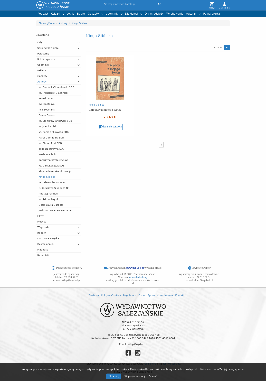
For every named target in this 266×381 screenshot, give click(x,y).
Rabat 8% (43, 255)
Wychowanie (174, 14)
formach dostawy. (138, 277)
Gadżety (93, 14)
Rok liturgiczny (46, 59)
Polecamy (43, 53)
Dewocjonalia (45, 244)
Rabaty (41, 233)
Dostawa (94, 295)
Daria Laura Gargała (51, 205)
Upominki (112, 14)
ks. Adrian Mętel (48, 199)
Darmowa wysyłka (48, 238)
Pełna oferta (211, 14)
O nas (141, 295)
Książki (55, 14)
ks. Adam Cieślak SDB (52, 182)
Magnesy (42, 249)
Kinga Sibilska (47, 177)
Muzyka (41, 221)
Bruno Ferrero (47, 115)
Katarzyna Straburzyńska (54, 160)
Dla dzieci (131, 14)
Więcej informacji (135, 376)
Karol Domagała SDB (51, 137)
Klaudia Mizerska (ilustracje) (55, 171)
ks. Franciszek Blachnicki (53, 93)
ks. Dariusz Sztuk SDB (51, 165)
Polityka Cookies (111, 295)
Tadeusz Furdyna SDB (51, 149)
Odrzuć (153, 376)
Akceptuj (114, 376)
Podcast (43, 14)
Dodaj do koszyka (110, 127)
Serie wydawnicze (48, 48)
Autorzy (191, 14)
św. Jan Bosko (76, 14)
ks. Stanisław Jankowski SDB (55, 121)
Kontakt (179, 295)
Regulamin (129, 295)
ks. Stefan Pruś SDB (50, 143)
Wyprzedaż (44, 227)
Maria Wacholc (47, 154)
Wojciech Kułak (48, 126)
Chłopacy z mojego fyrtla (105, 109)
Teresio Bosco (47, 98)
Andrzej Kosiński (48, 193)
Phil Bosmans (47, 109)
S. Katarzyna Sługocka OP (54, 188)
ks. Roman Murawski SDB (54, 132)
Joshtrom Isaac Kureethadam (56, 210)
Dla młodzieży (154, 14)
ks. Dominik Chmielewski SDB (56, 87)
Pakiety (41, 70)
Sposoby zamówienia (160, 295)
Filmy (40, 216)
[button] (79, 43)
